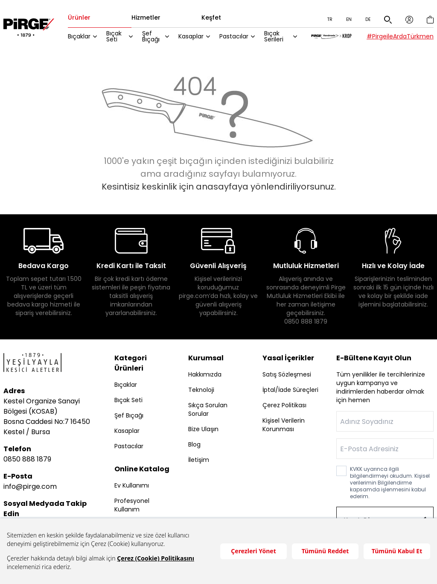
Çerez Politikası (284, 405)
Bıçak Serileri (277, 36)
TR (329, 19)
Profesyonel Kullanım (131, 505)
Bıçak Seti (119, 36)
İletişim (198, 460)
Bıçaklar (84, 36)
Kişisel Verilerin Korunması (283, 424)
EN (349, 19)
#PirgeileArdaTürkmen (400, 36)
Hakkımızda (204, 374)
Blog (194, 444)
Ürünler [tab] (84, 18)
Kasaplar (194, 36)
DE (367, 19)
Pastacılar (237, 36)
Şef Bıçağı (155, 36)
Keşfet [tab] (216, 18)
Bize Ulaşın (203, 429)
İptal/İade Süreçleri (290, 389)
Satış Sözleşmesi (286, 374)
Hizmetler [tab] (151, 18)
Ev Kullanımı (131, 485)
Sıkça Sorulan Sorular (207, 409)
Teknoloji (201, 389)
